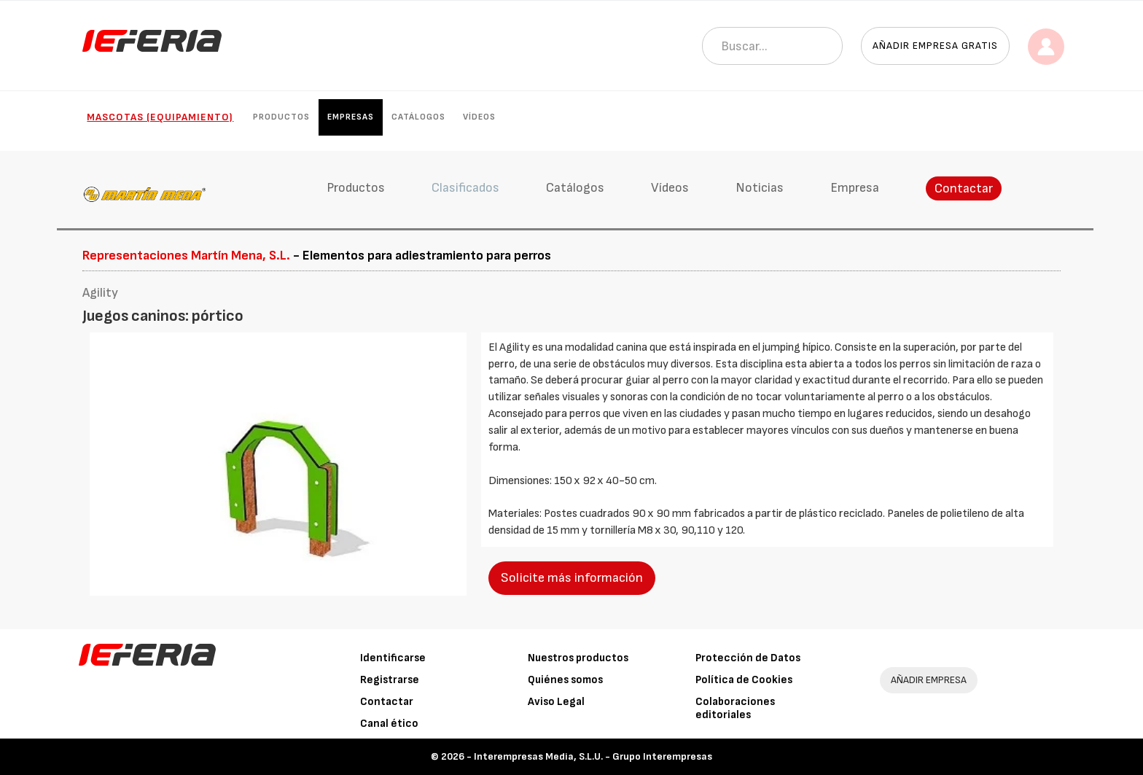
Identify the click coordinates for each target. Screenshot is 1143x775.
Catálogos (418, 117)
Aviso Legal (556, 702)
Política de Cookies (743, 680)
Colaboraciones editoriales (735, 708)
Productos (281, 117)
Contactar (964, 188)
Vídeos (479, 117)
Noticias (760, 187)
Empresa (854, 187)
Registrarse (389, 680)
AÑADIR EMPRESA (929, 680)
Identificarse (393, 658)
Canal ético (389, 724)
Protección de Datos (747, 658)
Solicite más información (572, 577)
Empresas (350, 117)
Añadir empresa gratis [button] (935, 45)
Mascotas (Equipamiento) (160, 117)
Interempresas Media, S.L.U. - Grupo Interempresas (593, 756)
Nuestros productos (578, 658)
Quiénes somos (565, 680)
